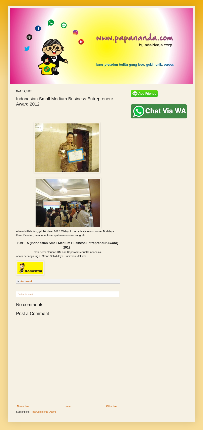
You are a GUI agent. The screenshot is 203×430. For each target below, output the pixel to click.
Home (68, 406)
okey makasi (26, 281)
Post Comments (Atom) (43, 411)
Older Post (112, 406)
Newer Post (23, 406)
